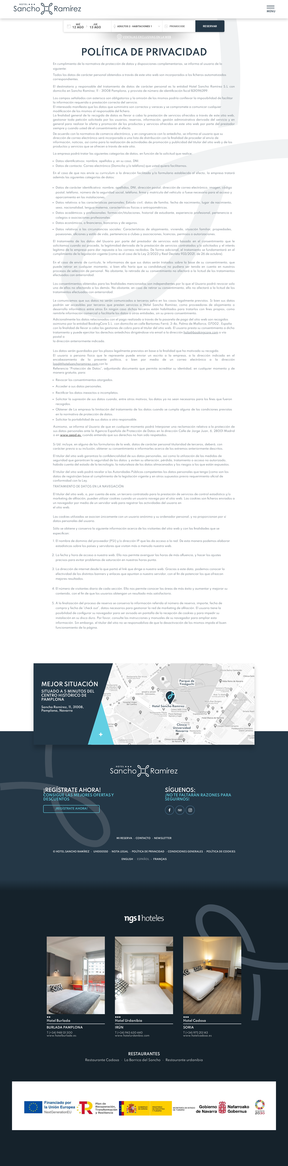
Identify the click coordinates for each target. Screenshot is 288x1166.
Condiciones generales (185, 851)
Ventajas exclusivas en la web (147, 37)
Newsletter (163, 838)
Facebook (168, 810)
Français (160, 859)
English (127, 859)
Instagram (188, 810)
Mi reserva (124, 838)
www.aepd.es (70, 435)
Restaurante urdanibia (184, 1060)
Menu (270, 11)
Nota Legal (120, 851)
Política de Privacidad (148, 851)
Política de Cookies (220, 851)
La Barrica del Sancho (142, 1060)
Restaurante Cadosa (102, 1060)
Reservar (210, 26)
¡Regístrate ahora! (71, 808)
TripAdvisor (178, 810)
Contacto (143, 838)
